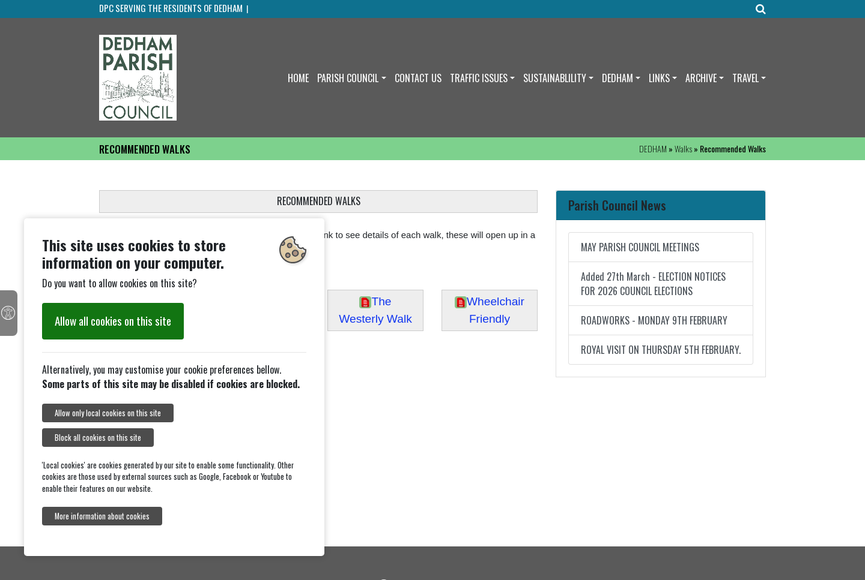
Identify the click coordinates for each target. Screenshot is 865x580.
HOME (298, 78)
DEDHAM (617, 78)
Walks (683, 148)
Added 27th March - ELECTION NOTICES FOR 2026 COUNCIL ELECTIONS (653, 283)
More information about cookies (102, 516)
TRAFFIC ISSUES (479, 78)
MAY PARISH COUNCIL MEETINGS (640, 247)
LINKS (659, 78)
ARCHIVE (701, 78)
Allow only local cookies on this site (108, 413)
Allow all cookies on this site (113, 320)
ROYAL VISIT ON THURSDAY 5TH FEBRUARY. (661, 349)
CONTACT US (418, 78)
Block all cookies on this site (98, 437)
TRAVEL (745, 78)
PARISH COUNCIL (347, 78)
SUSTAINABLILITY (554, 78)
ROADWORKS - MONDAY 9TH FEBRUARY (654, 320)
